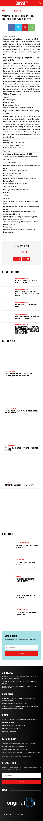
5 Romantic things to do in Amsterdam (25, 596)
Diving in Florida (8, 722)
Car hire (7, 482)
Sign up (21, 653)
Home (4, 11)
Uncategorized (15, 11)
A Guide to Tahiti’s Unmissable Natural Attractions (20, 719)
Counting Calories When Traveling (14, 746)
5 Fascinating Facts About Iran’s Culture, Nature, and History (18, 374)
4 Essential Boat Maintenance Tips (14, 703)
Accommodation (22, 543)
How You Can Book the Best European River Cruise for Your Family (27, 294)
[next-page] (7, 624)
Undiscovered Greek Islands (12, 729)
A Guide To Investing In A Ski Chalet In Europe (25, 580)
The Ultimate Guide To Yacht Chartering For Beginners (21, 411)
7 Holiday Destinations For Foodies (15, 749)
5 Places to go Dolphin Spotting (14, 725)
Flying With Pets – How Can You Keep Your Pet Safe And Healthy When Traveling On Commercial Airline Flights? (27, 330)
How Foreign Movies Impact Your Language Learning (27, 317)
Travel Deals (10, 408)
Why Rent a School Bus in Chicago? (18, 484)
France (18, 576)
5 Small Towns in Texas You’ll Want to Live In (26, 281)
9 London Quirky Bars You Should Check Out (18, 756)
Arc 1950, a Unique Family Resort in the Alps (27, 546)
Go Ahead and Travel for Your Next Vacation (26, 613)
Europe (18, 593)
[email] (21, 647)
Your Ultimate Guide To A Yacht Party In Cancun (21, 448)
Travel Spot (20, 559)
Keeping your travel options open (26, 305)
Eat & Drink (9, 445)
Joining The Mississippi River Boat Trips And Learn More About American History (20, 707)
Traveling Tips (21, 609)
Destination (9, 371)
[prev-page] (3, 624)
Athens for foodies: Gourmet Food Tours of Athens (21, 753)
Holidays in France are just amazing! (25, 563)
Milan (24, 252)
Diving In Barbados (9, 732)
